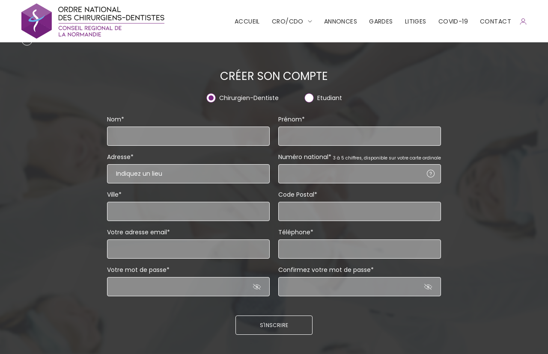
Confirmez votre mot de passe (326, 269)
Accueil (247, 21)
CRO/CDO (288, 21)
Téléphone (295, 232)
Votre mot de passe (138, 269)
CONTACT (495, 21)
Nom (115, 119)
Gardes (381, 21)
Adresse (120, 157)
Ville (114, 194)
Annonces (340, 21)
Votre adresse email (138, 232)
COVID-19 (453, 21)
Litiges (415, 21)
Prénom (291, 119)
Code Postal (297, 194)
